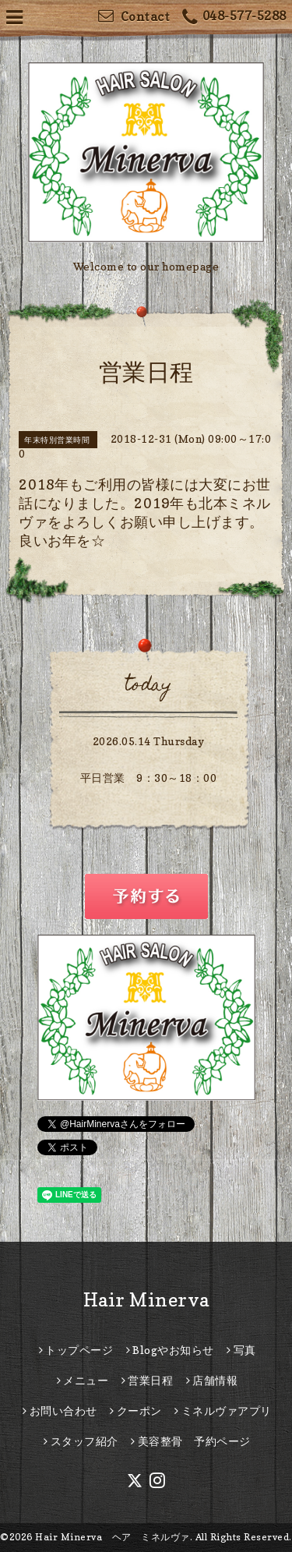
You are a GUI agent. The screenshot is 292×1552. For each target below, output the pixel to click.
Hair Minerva (146, 1300)
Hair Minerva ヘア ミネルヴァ (112, 1537)
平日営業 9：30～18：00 (148, 777)
